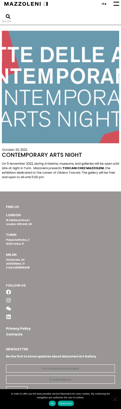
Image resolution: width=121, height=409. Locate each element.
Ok (52, 403)
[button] (8, 16)
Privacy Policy (18, 328)
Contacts (14, 334)
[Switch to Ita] (104, 4)
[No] (115, 399)
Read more (66, 403)
